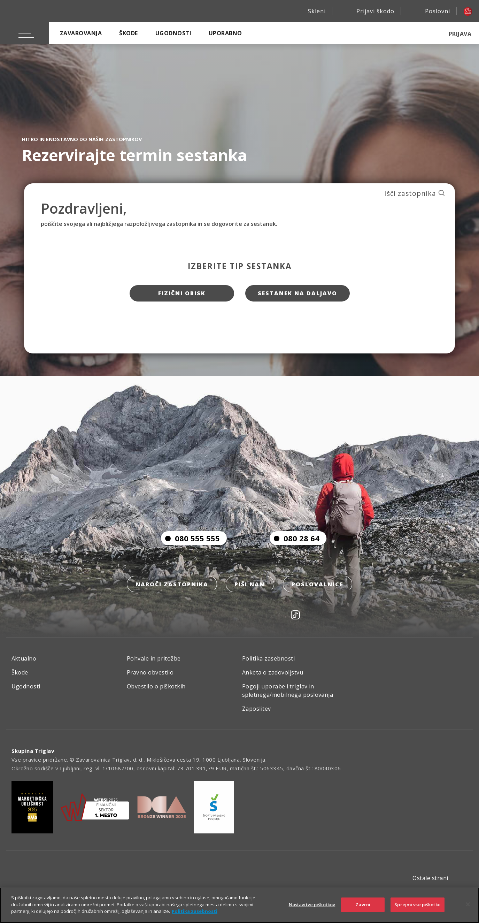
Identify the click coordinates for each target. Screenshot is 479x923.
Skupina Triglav (33, 751)
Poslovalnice (317, 584)
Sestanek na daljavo (297, 293)
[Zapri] (468, 904)
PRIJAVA (460, 34)
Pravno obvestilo (150, 673)
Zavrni (362, 904)
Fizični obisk (182, 293)
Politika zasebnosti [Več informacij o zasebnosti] (194, 911)
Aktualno (24, 659)
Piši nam (249, 584)
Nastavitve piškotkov (312, 904)
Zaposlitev (256, 709)
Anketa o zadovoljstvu (272, 673)
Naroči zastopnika (172, 584)
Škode (128, 33)
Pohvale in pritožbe (154, 659)
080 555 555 (190, 539)
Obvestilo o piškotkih (156, 687)
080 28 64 (294, 539)
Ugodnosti (173, 33)
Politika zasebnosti (268, 659)
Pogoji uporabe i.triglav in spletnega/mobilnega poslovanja (287, 691)
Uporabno (225, 33)
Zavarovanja (81, 33)
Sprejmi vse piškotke (417, 904)
